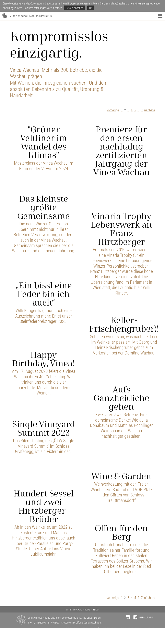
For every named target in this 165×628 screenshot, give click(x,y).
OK (90, 8)
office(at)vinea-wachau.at (89, 622)
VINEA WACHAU (74, 609)
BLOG (87, 609)
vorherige (113, 110)
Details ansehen (74, 8)
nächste (149, 110)
